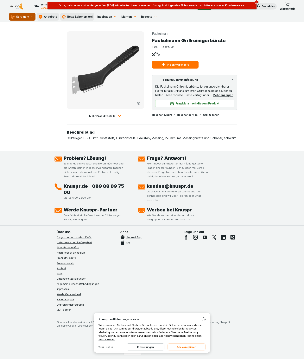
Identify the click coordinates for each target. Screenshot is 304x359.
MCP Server (64, 309)
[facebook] (186, 237)
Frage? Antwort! (166, 158)
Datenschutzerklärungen (71, 278)
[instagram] (195, 237)
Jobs (59, 273)
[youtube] (204, 237)
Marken (128, 16)
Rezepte (149, 16)
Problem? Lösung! (85, 158)
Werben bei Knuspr (169, 210)
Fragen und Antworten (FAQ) (74, 237)
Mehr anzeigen (223, 95)
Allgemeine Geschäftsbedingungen (78, 283)
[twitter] (214, 237)
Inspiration (107, 16)
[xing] (232, 237)
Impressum (63, 288)
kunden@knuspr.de (170, 186)
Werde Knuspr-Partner (90, 210)
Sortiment (22, 17)
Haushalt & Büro (162, 114)
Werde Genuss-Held (69, 294)
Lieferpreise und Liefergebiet (74, 242)
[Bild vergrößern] (139, 103)
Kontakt (61, 268)
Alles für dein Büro (68, 247)
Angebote (48, 17)
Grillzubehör (211, 114)
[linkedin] (223, 237)
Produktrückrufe (66, 257)
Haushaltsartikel (187, 114)
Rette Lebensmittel (77, 17)
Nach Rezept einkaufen (71, 252)
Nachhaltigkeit (65, 299)
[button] (266, 6)
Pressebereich (65, 263)
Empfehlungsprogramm (71, 304)
